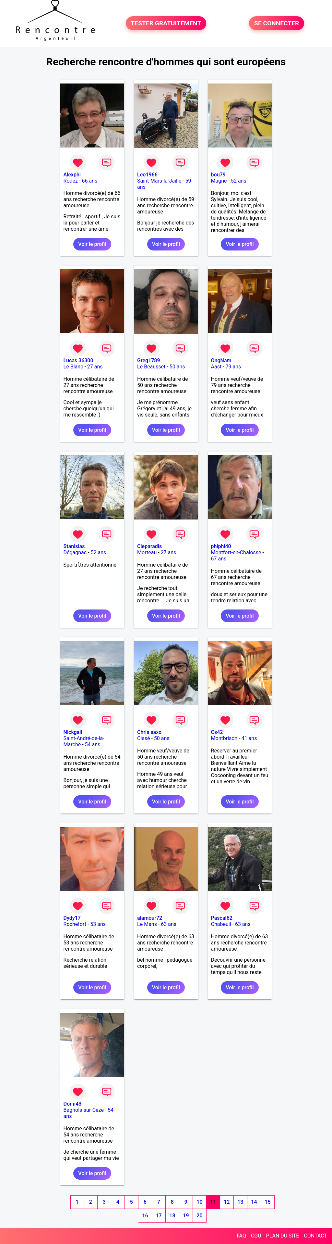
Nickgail (73, 732)
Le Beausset (151, 367)
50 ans (177, 367)
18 (172, 1215)
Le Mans (147, 924)
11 (213, 1202)
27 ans (95, 367)
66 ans (89, 181)
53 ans (98, 924)
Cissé (143, 738)
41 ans (249, 738)
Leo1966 (147, 175)
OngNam (221, 360)
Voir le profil (92, 244)
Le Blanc (73, 367)
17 (158, 1215)
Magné (219, 181)
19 (186, 1215)
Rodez (71, 181)
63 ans (168, 924)
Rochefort (75, 924)
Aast (216, 367)
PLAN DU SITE (282, 1236)
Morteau (147, 552)
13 (240, 1202)
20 (199, 1215)
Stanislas (74, 546)
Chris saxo (149, 732)
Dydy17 (72, 918)
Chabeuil (221, 924)
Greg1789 (148, 360)
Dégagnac (75, 552)
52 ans (238, 181)
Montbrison (224, 738)
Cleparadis (149, 546)
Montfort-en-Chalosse (236, 552)
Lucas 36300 (78, 360)
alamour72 (149, 918)
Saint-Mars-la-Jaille (159, 181)
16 (145, 1215)
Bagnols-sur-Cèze (84, 1110)
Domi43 (73, 1104)
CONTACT (315, 1236)
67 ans (219, 559)
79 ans (233, 367)
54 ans (93, 744)
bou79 (218, 175)
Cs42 (217, 732)
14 (254, 1202)
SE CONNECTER (276, 23)
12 (227, 1202)
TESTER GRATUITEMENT (166, 23)
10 (199, 1202)
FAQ (241, 1236)
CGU (256, 1236)
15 (267, 1202)
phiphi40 (221, 546)
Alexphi (72, 175)
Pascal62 (221, 918)
